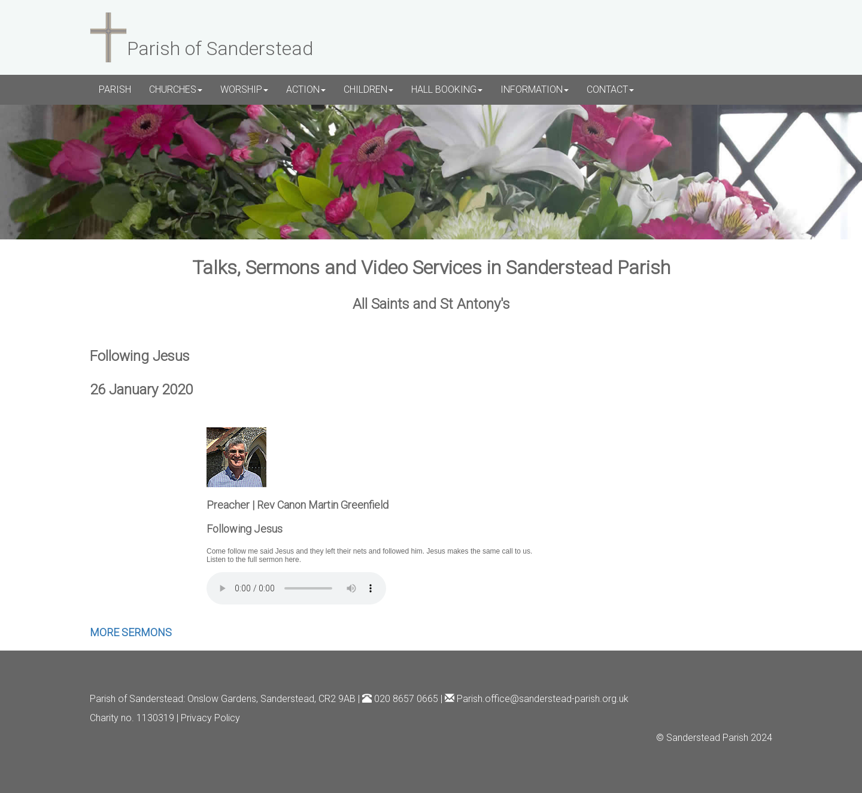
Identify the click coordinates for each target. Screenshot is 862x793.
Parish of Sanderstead (136, 698)
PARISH (115, 89)
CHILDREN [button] (368, 89)
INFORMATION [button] (534, 89)
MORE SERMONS (131, 632)
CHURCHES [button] (175, 89)
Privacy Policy (210, 718)
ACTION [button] (306, 89)
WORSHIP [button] (244, 89)
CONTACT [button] (610, 89)
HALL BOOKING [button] (446, 89)
